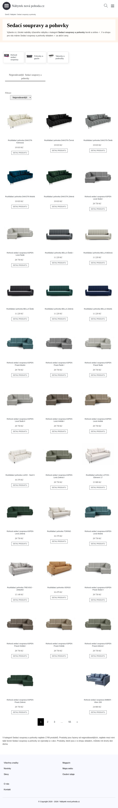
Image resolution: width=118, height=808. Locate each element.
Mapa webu (67, 768)
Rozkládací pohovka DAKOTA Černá (59, 140)
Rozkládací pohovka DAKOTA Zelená (59, 197)
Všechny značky (11, 763)
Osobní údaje (68, 774)
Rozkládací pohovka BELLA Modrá (98, 309)
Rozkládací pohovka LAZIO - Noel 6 (20, 475)
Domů (7, 14)
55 (70, 722)
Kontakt (7, 789)
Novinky (7, 768)
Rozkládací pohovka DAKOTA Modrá (20, 197)
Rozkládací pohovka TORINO (59, 531)
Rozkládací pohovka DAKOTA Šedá (98, 140)
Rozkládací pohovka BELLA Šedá (20, 309)
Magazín (66, 763)
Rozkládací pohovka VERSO (59, 587)
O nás (6, 784)
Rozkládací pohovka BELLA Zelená (59, 309)
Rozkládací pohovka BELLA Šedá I (59, 253)
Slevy (6, 774)
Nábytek (13, 14)
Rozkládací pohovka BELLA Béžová (97, 253)
